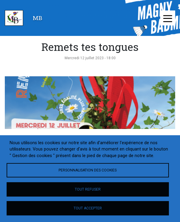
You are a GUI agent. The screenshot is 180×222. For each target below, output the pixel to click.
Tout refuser (88, 189)
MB (37, 18)
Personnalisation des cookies (88, 170)
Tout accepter (88, 208)
